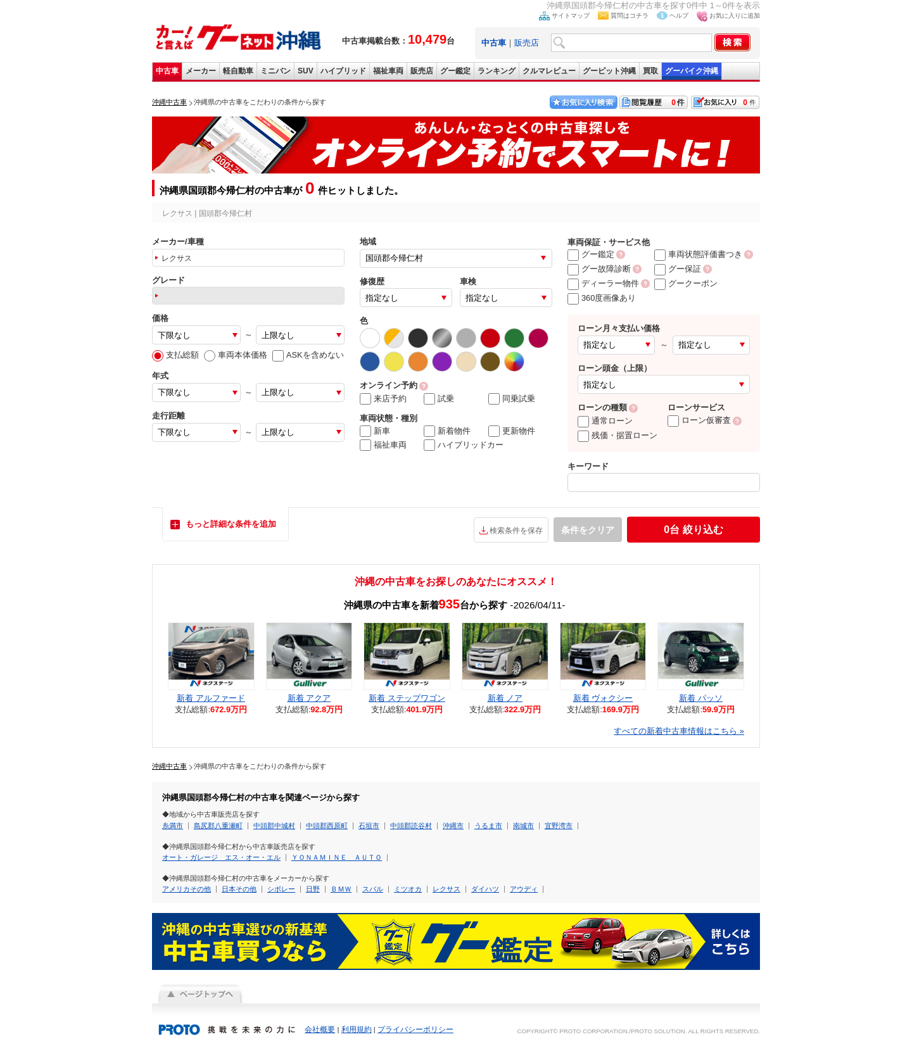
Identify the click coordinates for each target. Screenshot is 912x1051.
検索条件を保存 (516, 530)
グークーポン (686, 283)
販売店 (526, 42)
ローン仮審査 (699, 420)
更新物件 (511, 431)
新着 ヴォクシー (603, 698)
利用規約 (356, 1029)
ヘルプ (678, 15)
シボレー (281, 889)
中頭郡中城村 (274, 825)
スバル (372, 889)
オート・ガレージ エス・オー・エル (221, 857)
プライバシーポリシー (415, 1029)
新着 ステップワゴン (407, 698)
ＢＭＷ (341, 889)
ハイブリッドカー (464, 445)
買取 (650, 70)
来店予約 (383, 399)
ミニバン (275, 70)
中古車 (167, 70)
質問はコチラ (630, 15)
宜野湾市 (559, 825)
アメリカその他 (186, 889)
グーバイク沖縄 (691, 70)
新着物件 (447, 431)
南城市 (523, 825)
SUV (306, 70)
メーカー (201, 70)
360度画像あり (601, 298)
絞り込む (693, 529)
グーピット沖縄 (609, 70)
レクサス (446, 889)
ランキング (497, 70)
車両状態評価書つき (698, 254)
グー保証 (677, 269)
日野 (313, 889)
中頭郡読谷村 (411, 825)
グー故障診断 (599, 269)
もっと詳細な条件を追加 (231, 524)
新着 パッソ (701, 698)
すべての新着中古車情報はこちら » (679, 731)
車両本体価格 (235, 355)
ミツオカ (408, 889)
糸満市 (172, 825)
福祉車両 (388, 70)
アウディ (524, 889)
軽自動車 (238, 70)
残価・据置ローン (617, 435)
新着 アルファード (211, 698)
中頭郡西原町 (327, 825)
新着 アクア (309, 698)
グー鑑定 (455, 70)
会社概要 (320, 1029)
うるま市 (488, 825)
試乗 (439, 399)
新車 (375, 431)
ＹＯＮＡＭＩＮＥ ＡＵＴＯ (336, 857)
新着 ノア (505, 698)
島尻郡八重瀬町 (218, 825)
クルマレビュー (549, 70)
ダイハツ (485, 889)
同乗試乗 (511, 399)
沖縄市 (453, 825)
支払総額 (175, 355)
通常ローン (605, 420)
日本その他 (239, 889)
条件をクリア (587, 530)
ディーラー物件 (603, 283)
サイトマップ (571, 15)
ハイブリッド (343, 70)
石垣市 (368, 825)
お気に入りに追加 (734, 15)
